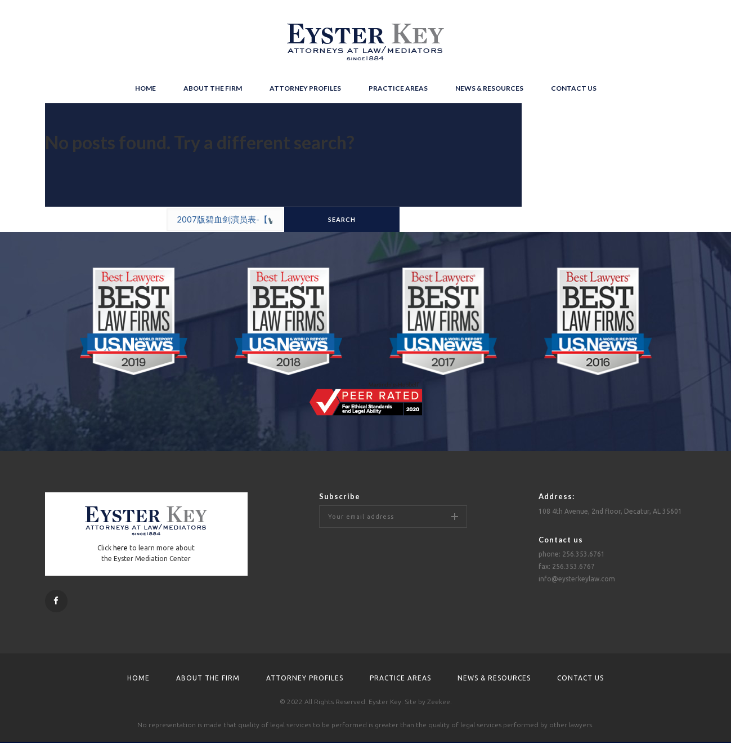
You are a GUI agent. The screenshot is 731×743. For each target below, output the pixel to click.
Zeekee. (439, 701)
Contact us (574, 88)
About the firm (212, 88)
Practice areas (398, 88)
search (342, 219)
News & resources (489, 88)
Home (145, 88)
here (120, 547)
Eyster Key (385, 701)
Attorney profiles (305, 88)
